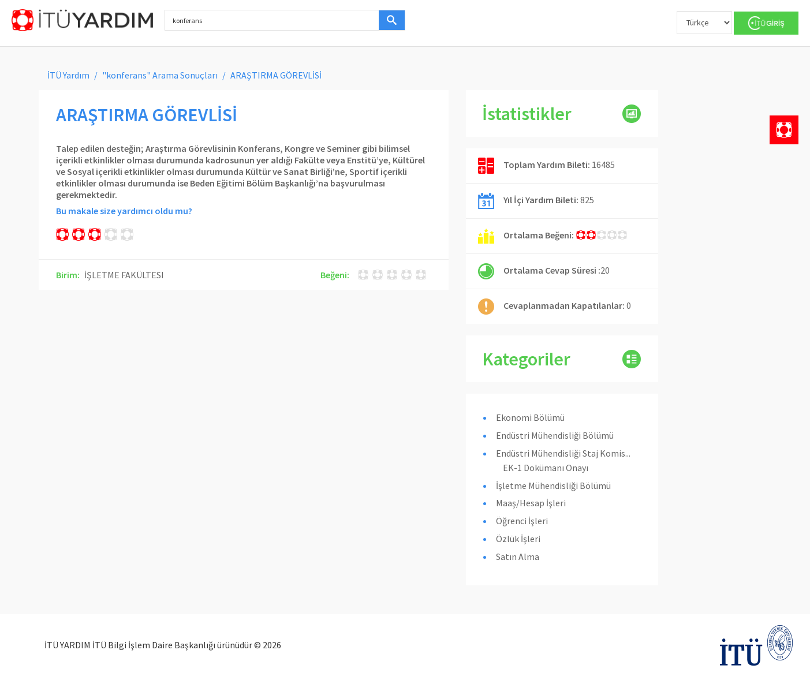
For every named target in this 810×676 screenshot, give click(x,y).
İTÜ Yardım (68, 75)
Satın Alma (517, 556)
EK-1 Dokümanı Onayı (545, 467)
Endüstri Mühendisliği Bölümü (555, 435)
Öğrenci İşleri (522, 520)
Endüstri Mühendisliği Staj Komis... (563, 453)
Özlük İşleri (518, 538)
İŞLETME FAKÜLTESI (124, 275)
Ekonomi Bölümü (530, 417)
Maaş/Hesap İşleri (531, 503)
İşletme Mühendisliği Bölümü (553, 485)
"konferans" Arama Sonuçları (160, 75)
